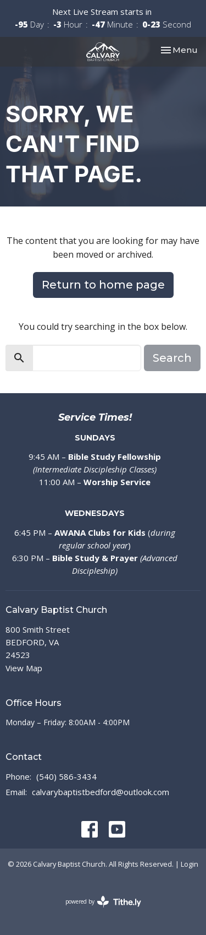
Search (172, 358)
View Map (23, 667)
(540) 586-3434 (66, 776)
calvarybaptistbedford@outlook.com (100, 791)
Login (189, 864)
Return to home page (103, 284)
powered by (103, 901)
